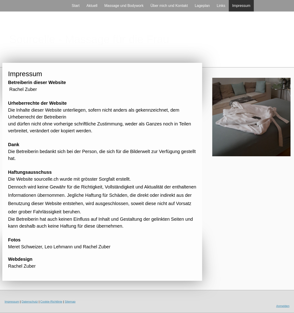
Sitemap (70, 301)
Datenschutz (30, 301)
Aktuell (91, 6)
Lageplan (202, 6)
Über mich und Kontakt (169, 6)
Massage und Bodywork (124, 6)
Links (221, 6)
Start (75, 6)
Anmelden (282, 306)
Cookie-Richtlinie (51, 301)
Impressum (241, 6)
